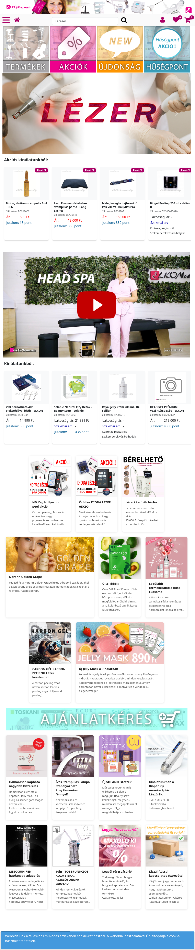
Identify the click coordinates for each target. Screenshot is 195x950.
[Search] (85, 21)
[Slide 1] (96, 148)
